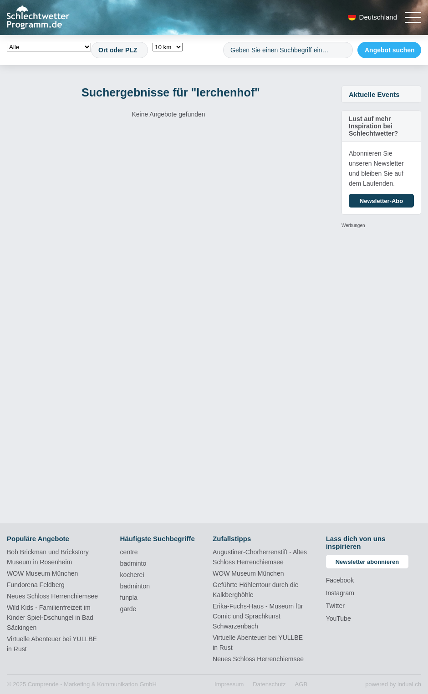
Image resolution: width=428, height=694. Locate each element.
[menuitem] (229, 684)
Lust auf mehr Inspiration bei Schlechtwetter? (373, 126)
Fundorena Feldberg (36, 584)
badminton (135, 586)
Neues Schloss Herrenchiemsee (52, 596)
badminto (133, 563)
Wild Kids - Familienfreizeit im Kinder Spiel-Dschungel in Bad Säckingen (50, 617)
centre (129, 552)
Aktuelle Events (374, 94)
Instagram (340, 593)
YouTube (338, 618)
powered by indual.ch (393, 684)
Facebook (340, 580)
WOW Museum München (42, 573)
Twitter (335, 605)
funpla (129, 597)
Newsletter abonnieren (367, 561)
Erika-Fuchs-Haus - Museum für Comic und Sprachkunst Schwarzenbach (258, 616)
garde (128, 609)
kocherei (132, 574)
